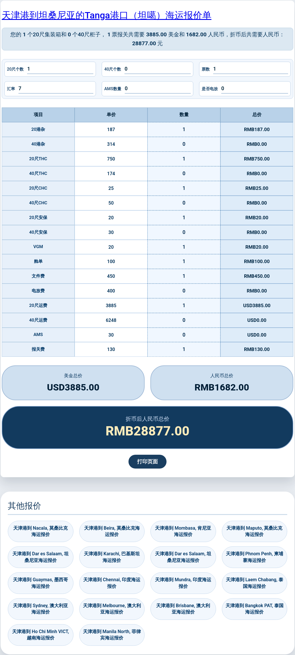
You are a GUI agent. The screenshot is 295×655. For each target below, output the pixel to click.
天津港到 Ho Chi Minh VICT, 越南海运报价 (40, 635)
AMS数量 (112, 88)
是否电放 (210, 88)
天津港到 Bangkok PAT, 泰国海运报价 (254, 609)
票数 (206, 69)
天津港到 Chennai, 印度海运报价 (111, 583)
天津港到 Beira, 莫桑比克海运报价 (112, 531)
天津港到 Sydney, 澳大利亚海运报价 (40, 609)
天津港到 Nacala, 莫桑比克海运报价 (40, 531)
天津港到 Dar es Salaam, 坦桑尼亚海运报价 (40, 557)
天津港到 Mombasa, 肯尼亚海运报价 (183, 531)
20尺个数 (15, 69)
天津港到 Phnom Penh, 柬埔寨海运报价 (254, 557)
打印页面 (147, 462)
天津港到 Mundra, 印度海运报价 (183, 583)
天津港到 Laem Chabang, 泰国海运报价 (254, 583)
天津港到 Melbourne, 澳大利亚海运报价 (112, 609)
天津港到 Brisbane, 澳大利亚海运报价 (183, 609)
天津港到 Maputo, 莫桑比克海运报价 (254, 531)
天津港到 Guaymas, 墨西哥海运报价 (40, 583)
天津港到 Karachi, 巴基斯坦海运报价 (112, 557)
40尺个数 (112, 69)
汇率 (11, 88)
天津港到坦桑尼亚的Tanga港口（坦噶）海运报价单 (106, 15)
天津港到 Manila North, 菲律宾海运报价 (112, 635)
